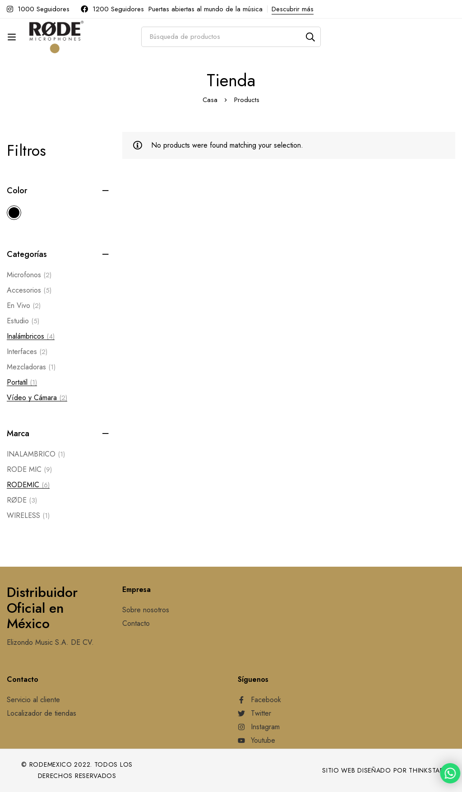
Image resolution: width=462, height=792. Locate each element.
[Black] (14, 212)
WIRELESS (28, 516)
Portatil (22, 382)
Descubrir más (293, 9)
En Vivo (24, 306)
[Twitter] (254, 713)
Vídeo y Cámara (37, 398)
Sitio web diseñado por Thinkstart (385, 770)
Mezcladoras (31, 367)
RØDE (22, 500)
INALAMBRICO (36, 454)
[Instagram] (259, 727)
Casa (210, 100)
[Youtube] (256, 740)
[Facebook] (259, 699)
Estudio (23, 321)
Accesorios (29, 290)
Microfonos (29, 275)
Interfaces (27, 352)
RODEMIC (28, 485)
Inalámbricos (31, 336)
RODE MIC (29, 469)
